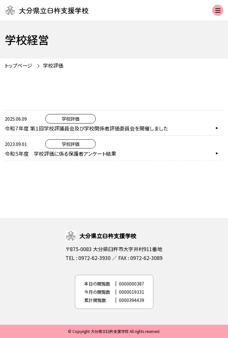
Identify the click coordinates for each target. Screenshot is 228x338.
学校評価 (53, 65)
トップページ (18, 65)
